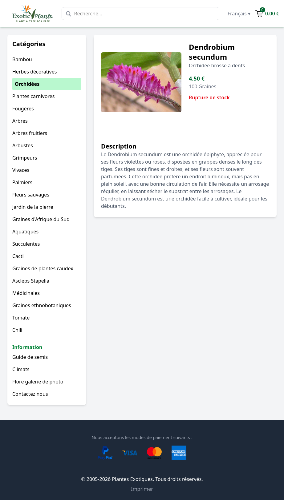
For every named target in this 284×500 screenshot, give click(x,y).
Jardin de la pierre (32, 207)
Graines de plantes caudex (42, 268)
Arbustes (22, 145)
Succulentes (26, 243)
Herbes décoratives (34, 71)
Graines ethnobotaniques (41, 305)
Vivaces (20, 170)
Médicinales (26, 293)
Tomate (21, 317)
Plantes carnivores (33, 96)
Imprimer (142, 489)
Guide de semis (30, 357)
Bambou (22, 59)
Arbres (20, 120)
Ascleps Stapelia (30, 280)
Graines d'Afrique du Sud (41, 219)
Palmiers (22, 182)
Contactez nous (30, 394)
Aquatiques (25, 231)
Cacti (18, 256)
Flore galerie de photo (37, 381)
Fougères (23, 108)
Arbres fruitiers (29, 133)
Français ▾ (239, 13)
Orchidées (27, 84)
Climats (21, 369)
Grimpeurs (24, 157)
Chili (17, 330)
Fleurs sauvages (30, 194)
